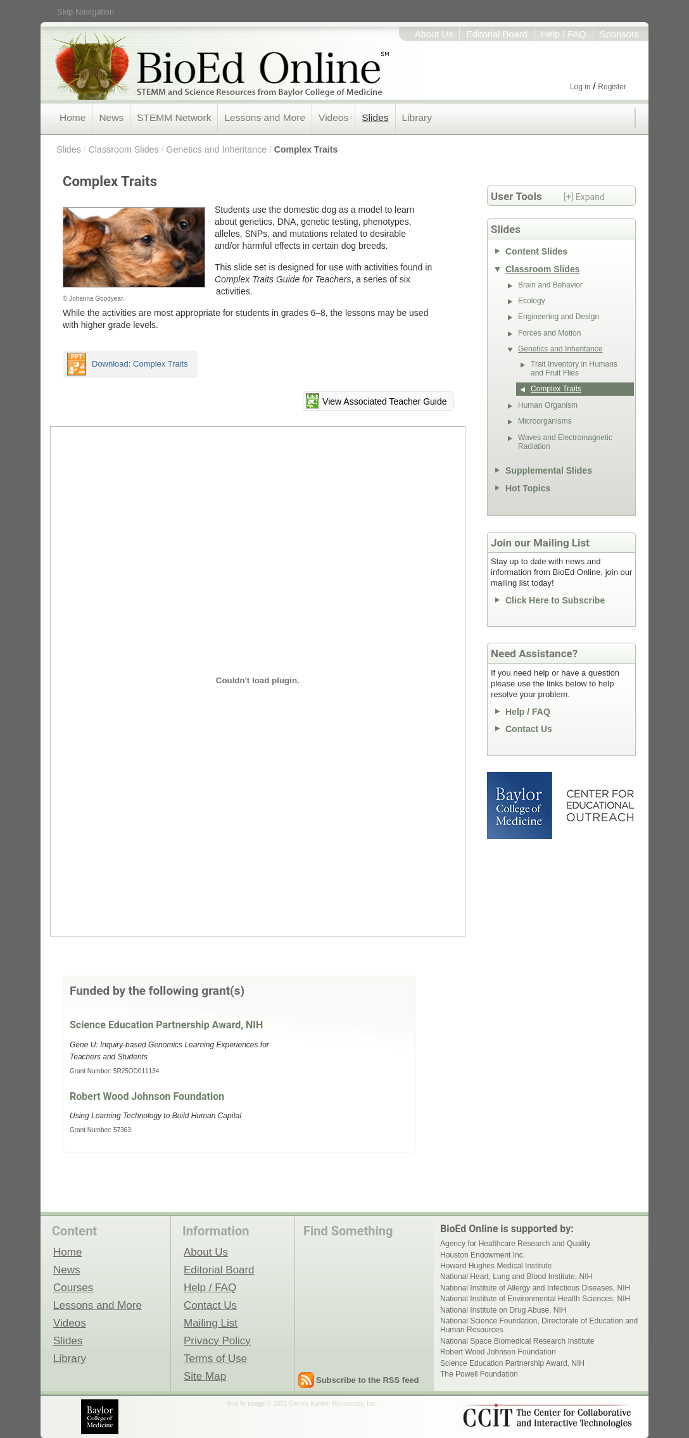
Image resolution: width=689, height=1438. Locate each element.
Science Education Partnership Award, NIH (166, 1025)
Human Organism (548, 405)
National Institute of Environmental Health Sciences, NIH (535, 1298)
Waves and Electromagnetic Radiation (565, 442)
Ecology (531, 300)
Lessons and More (264, 117)
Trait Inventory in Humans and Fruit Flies (574, 368)
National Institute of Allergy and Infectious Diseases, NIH (535, 1287)
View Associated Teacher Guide (384, 401)
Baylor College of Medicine (520, 805)
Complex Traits (306, 149)
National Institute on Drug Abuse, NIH (503, 1310)
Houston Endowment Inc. (482, 1255)
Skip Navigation (85, 11)
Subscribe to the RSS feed (367, 1380)
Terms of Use (215, 1358)
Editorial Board (497, 34)
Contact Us (528, 729)
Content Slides (536, 251)
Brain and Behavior (550, 285)
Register (612, 86)
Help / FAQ (563, 34)
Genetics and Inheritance (216, 149)
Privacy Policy (217, 1340)
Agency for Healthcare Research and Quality (515, 1243)
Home (72, 117)
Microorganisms (545, 421)
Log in (580, 86)
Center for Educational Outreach (599, 805)
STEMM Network (174, 117)
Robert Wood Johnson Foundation (147, 1096)
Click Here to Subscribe (555, 600)
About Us (434, 34)
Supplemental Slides (548, 470)
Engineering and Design (558, 316)
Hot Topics (527, 488)
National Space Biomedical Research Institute (517, 1341)
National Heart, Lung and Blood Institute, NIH (516, 1276)
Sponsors (619, 34)
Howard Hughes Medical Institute (496, 1265)
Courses (73, 1287)
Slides (375, 117)
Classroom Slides (123, 149)
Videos (333, 117)
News (111, 117)
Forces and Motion (549, 333)
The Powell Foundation (479, 1374)
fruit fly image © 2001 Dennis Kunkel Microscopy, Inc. (302, 1403)
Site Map (205, 1376)
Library (417, 117)
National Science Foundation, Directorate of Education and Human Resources (539, 1325)
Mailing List (210, 1322)
